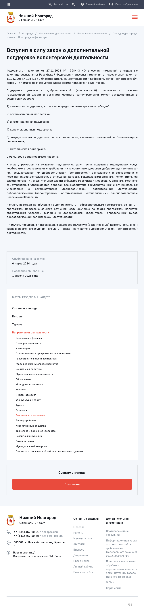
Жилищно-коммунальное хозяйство (37, 364)
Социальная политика (29, 369)
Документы (80, 555)
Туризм (17, 324)
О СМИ (110, 582)
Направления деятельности (55, 33)
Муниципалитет (83, 538)
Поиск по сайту (83, 572)
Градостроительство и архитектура (36, 358)
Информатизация (26, 395)
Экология (21, 410)
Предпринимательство (29, 343)
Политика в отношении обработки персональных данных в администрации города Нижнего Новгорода (121, 569)
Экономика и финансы (29, 338)
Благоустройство (26, 420)
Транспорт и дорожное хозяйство (36, 431)
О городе (27, 33)
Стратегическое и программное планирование (43, 353)
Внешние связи (25, 441)
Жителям (79, 544)
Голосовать (72, 484)
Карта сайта (114, 588)
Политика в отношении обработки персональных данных (49, 451)
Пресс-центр (81, 561)
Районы (78, 533)
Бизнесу (78, 549)
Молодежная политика (29, 384)
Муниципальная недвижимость (34, 374)
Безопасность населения (92, 33)
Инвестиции (23, 348)
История (17, 316)
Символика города (24, 308)
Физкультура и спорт (28, 400)
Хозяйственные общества (31, 426)
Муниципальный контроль (31, 446)
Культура (21, 389)
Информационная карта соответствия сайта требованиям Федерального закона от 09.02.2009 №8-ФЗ (121, 548)
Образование (23, 379)
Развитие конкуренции (29, 436)
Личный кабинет (84, 566)
